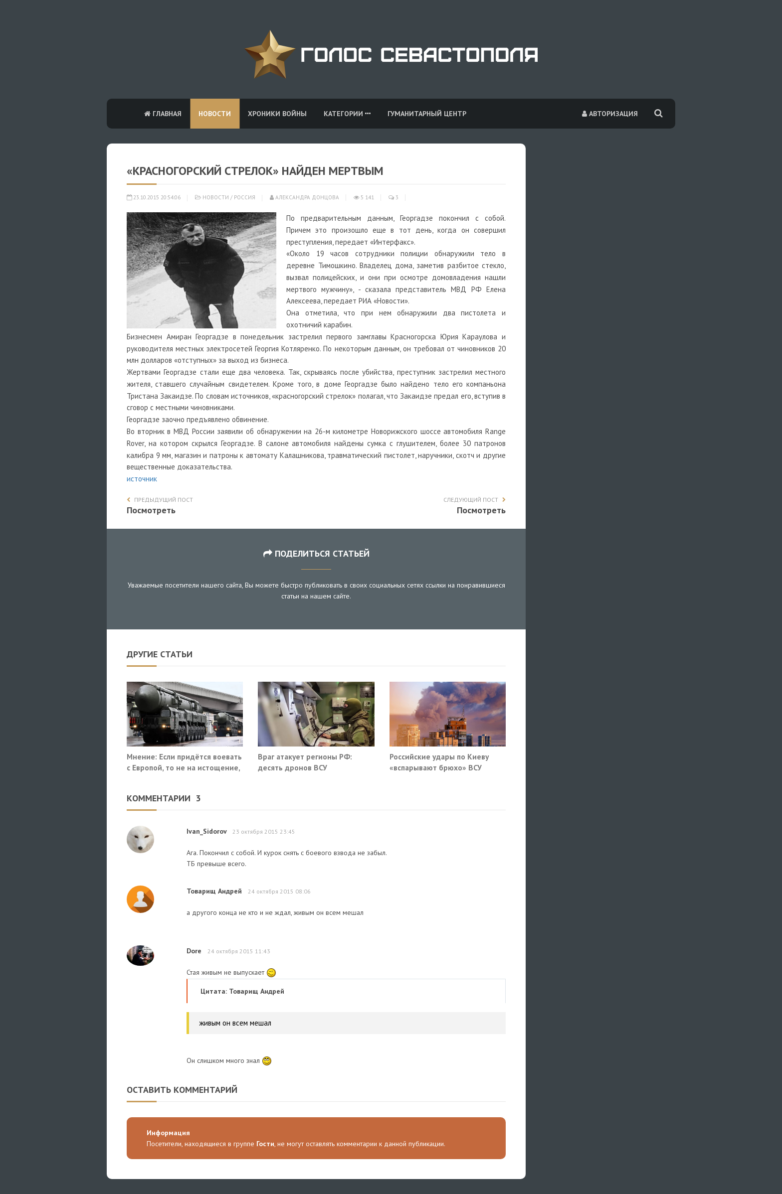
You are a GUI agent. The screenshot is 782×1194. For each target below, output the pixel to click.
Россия (244, 197)
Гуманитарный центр (427, 113)
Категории (347, 113)
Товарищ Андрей (214, 891)
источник (142, 478)
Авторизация (610, 113)
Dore (194, 950)
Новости (214, 113)
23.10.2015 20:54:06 (154, 197)
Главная (163, 113)
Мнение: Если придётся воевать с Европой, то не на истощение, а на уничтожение (184, 767)
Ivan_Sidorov (206, 831)
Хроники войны (277, 113)
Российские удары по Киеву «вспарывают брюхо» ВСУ (439, 761)
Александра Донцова (304, 197)
